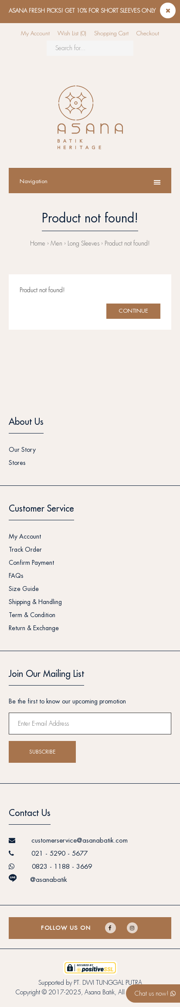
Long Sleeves (83, 243)
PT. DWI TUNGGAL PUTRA (108, 983)
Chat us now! (155, 993)
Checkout (147, 33)
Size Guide (24, 589)
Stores (17, 463)
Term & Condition (32, 615)
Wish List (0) (72, 33)
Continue (133, 311)
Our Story (22, 450)
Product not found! (127, 243)
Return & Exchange (34, 628)
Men (56, 243)
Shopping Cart (111, 33)
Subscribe (42, 751)
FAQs (16, 576)
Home (37, 243)
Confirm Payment (31, 563)
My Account (35, 33)
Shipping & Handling (35, 602)
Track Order (25, 549)
